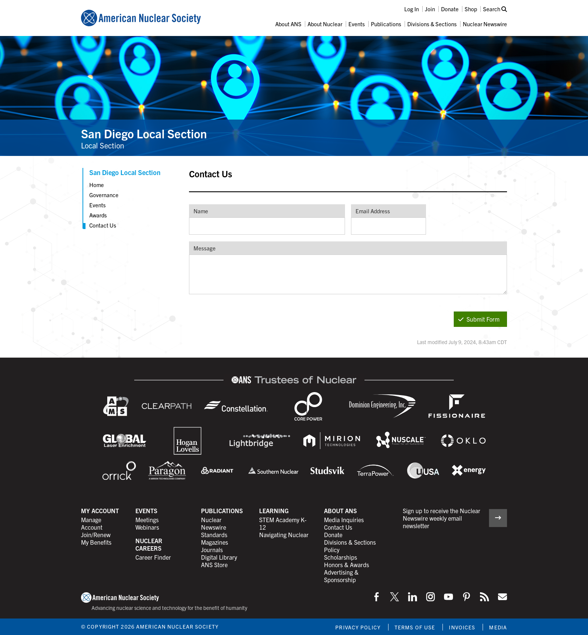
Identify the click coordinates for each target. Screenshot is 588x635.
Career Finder (153, 557)
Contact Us (102, 225)
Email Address (373, 210)
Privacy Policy (358, 627)
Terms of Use (414, 627)
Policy (331, 549)
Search (495, 8)
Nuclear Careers (148, 544)
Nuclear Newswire (485, 23)
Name (201, 210)
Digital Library (219, 557)
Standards (214, 534)
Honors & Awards (346, 564)
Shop (471, 8)
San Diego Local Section (144, 133)
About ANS (288, 23)
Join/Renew (96, 534)
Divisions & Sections (432, 23)
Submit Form (479, 319)
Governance (103, 194)
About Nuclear (325, 23)
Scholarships (340, 557)
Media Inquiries (344, 519)
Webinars (147, 527)
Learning (274, 510)
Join (430, 8)
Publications (386, 23)
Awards (98, 215)
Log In (411, 8)
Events (356, 23)
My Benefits (96, 542)
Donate (450, 8)
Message (205, 248)
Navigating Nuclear (284, 534)
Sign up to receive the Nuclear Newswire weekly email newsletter (441, 518)
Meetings (147, 519)
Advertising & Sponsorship (341, 575)
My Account (100, 510)
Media (498, 627)
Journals (212, 549)
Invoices (462, 627)
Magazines (214, 542)
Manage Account (91, 523)
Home (96, 184)
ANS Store (214, 564)
